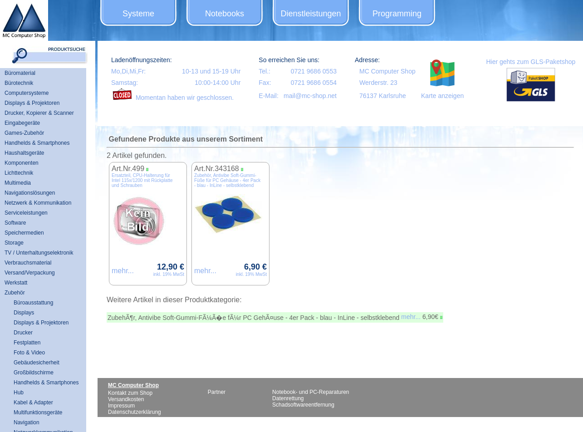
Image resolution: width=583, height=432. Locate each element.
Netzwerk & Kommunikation (38, 203)
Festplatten (27, 342)
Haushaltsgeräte (24, 153)
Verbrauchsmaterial (28, 263)
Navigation (26, 422)
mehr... (123, 271)
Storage (14, 243)
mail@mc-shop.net (310, 95)
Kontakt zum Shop (130, 393)
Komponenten (22, 163)
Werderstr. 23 (378, 82)
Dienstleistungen (310, 13)
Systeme (138, 13)
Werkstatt (16, 283)
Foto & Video (29, 352)
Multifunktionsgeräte (38, 412)
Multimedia (18, 183)
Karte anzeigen (442, 95)
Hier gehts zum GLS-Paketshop (530, 61)
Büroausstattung (33, 302)
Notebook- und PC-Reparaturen (310, 392)
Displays (24, 312)
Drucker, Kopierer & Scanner (39, 113)
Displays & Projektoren (32, 103)
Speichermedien (24, 233)
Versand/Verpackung (30, 273)
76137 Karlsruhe (382, 95)
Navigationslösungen (30, 193)
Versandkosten (126, 399)
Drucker (23, 332)
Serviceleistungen (26, 213)
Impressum (121, 406)
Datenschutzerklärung (134, 412)
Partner (216, 392)
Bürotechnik (19, 83)
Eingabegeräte (22, 123)
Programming (396, 13)
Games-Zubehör (24, 133)
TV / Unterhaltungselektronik (39, 253)
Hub (19, 392)
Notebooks (224, 13)
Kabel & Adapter (33, 402)
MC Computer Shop (387, 71)
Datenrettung (288, 398)
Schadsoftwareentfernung (303, 405)
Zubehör (15, 293)
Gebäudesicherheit (36, 362)
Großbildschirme (34, 372)
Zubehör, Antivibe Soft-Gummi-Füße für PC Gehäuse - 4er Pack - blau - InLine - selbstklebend (227, 180)
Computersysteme (27, 93)
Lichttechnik (19, 173)
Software (15, 223)
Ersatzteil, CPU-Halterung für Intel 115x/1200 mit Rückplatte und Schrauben (142, 180)
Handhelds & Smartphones (37, 143)
